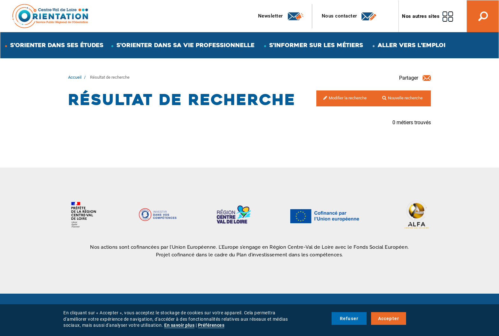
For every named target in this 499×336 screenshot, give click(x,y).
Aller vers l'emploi (412, 45)
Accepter (388, 318)
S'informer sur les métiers (316, 45)
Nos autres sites (420, 16)
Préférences (211, 325)
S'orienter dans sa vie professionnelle (185, 45)
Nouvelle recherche (405, 98)
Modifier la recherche (348, 98)
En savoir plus (179, 325)
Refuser (349, 318)
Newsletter (281, 16)
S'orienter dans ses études (56, 45)
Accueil (74, 77)
